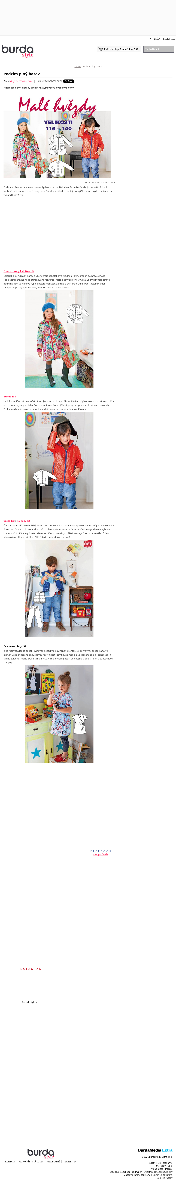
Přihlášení (155, 38)
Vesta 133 (9, 520)
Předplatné (53, 1161)
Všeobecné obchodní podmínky (126, 1171)
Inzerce (168, 1168)
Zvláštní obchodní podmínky (158, 1171)
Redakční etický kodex (31, 1161)
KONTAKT (10, 1161)
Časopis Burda (100, 854)
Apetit (152, 1162)
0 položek (125, 49)
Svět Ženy (161, 1165)
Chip (170, 1165)
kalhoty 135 (23, 520)
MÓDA (78, 66)
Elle (159, 1162)
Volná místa (157, 1168)
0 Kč (136, 49)
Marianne (167, 1162)
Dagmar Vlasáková (21, 81)
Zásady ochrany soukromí (137, 1174)
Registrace (169, 38)
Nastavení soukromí (162, 1174)
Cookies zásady (164, 1177)
